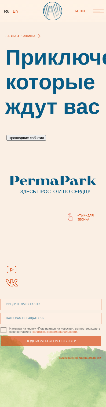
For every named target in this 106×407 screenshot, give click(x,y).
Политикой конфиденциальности (47, 331)
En (15, 11)
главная (11, 36)
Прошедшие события (26, 138)
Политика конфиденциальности (69, 357)
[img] (11, 269)
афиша (29, 36)
